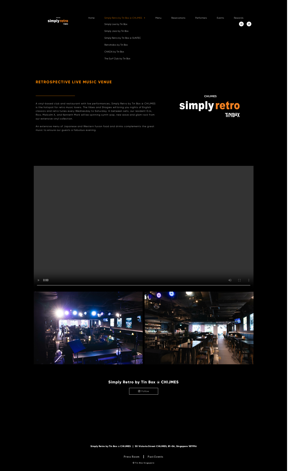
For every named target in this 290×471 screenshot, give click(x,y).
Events (220, 18)
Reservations (178, 18)
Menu (158, 18)
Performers (201, 18)
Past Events (155, 456)
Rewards (238, 18)
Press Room (132, 456)
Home (91, 18)
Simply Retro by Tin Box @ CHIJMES (125, 18)
